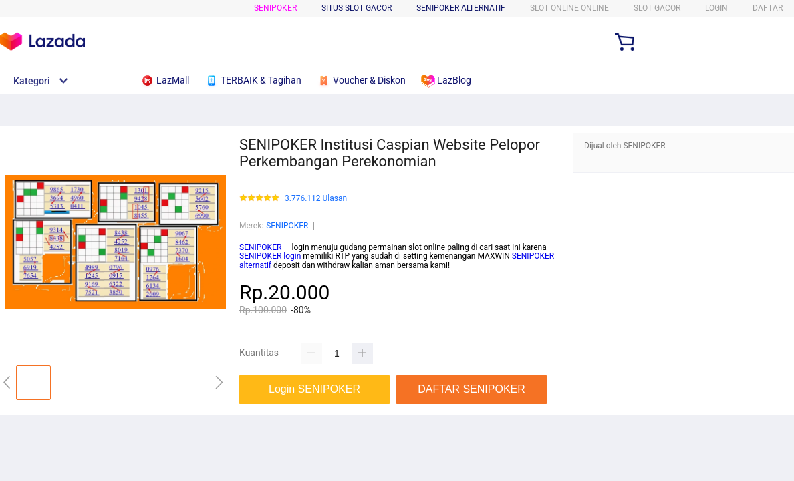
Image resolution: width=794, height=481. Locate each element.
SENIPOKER (275, 8)
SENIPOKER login (270, 256)
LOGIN (716, 8)
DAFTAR (768, 8)
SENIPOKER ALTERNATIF (460, 8)
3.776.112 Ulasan (316, 198)
